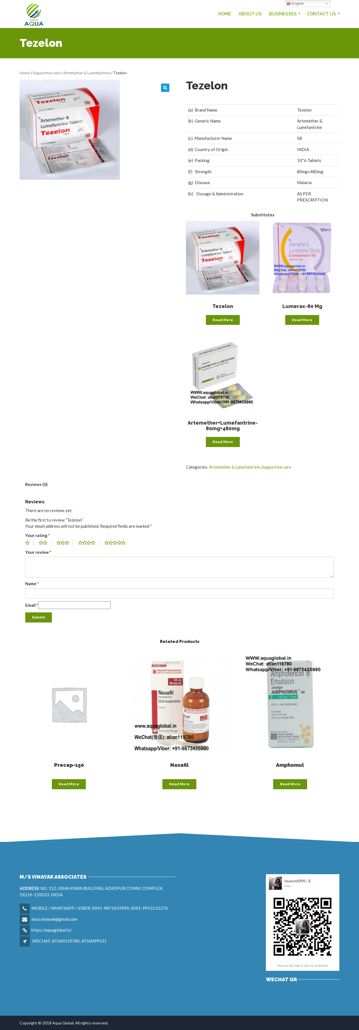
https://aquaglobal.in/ (51, 929)
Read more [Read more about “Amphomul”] (290, 784)
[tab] (36, 484)
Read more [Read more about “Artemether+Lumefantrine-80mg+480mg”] (223, 442)
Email (31, 605)
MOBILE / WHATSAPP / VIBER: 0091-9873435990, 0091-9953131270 (99, 908)
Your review (38, 552)
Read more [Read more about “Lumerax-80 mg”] (302, 320)
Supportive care (46, 72)
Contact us (321, 14)
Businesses (283, 14)
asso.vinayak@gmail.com (54, 919)
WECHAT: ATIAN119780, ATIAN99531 (69, 940)
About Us (250, 14)
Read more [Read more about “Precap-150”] (69, 784)
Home (224, 14)
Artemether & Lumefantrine (86, 72)
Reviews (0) (36, 484)
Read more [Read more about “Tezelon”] (223, 320)
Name (32, 583)
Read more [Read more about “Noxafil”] (179, 784)
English (295, 3)
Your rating (37, 535)
